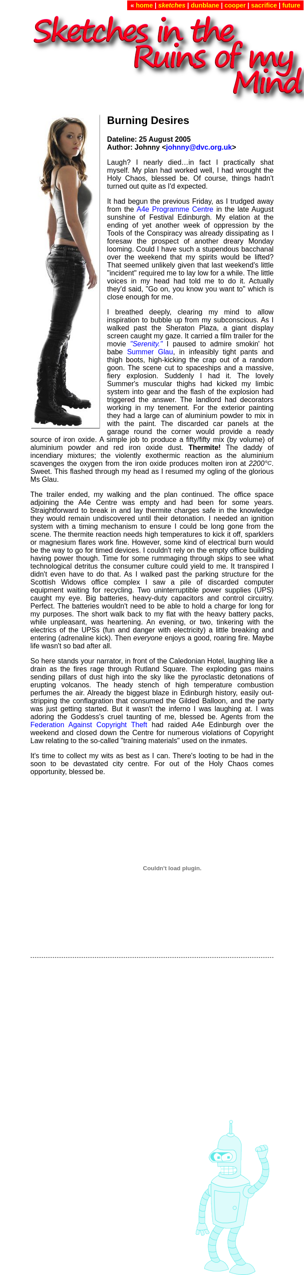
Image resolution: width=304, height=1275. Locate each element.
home (144, 5)
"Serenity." (146, 344)
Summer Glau (150, 352)
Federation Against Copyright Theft (89, 725)
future (291, 5)
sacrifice (264, 5)
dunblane (205, 5)
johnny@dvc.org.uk (199, 147)
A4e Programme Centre (174, 209)
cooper (235, 5)
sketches (172, 5)
